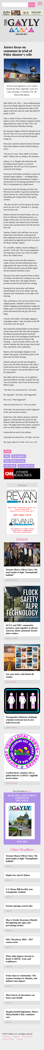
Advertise (6, 1036)
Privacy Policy (8, 1039)
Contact (20, 1039)
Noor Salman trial (26, 466)
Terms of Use (27, 1036)
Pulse (7, 456)
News (7, 451)
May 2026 (22, 841)
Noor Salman (10, 466)
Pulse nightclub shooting (14, 461)
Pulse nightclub (18, 456)
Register (16, 1036)
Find (31, 4)
